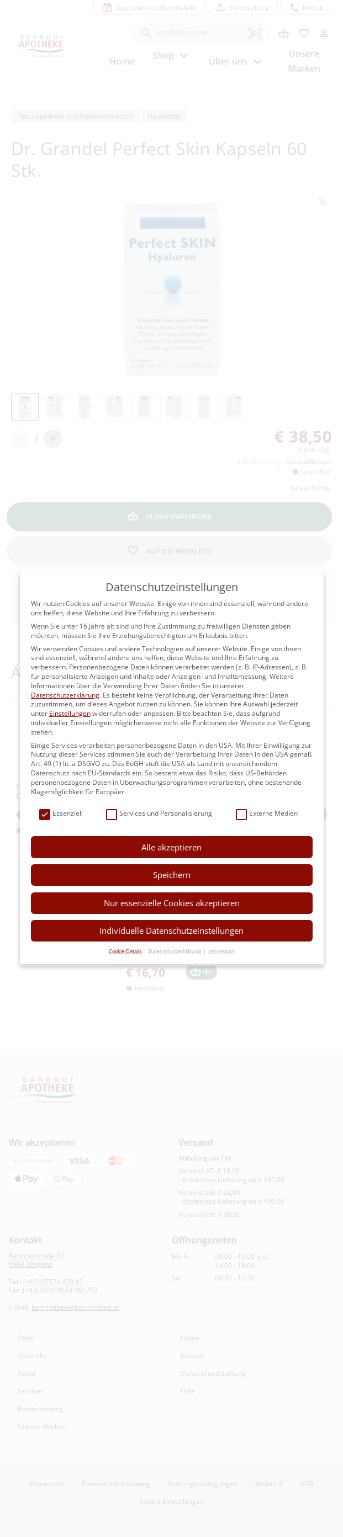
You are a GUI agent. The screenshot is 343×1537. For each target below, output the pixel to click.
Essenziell (61, 813)
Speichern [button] (172, 874)
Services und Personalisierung (159, 813)
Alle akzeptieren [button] (171, 847)
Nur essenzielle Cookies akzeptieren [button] (172, 902)
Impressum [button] (221, 951)
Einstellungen (70, 713)
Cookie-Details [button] (126, 951)
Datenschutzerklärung (65, 695)
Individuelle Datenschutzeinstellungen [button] (171, 930)
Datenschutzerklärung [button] (175, 951)
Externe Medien (267, 813)
